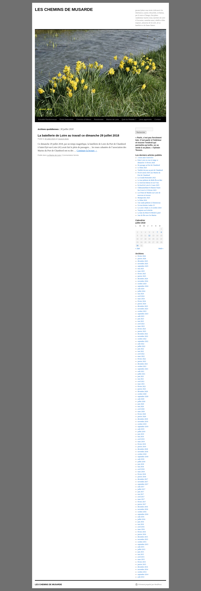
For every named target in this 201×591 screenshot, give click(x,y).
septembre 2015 (143, 544)
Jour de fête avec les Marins (147, 215)
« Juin (137, 249)
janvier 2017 (142, 504)
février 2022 (142, 359)
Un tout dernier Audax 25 (146, 205)
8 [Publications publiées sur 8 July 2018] (161, 232)
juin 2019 (141, 434)
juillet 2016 (141, 519)
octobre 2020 (142, 394)
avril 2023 (141, 324)
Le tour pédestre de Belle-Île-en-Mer (150, 180)
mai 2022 (141, 351)
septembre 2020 (143, 396)
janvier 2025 (142, 276)
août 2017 (141, 487)
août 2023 (141, 316)
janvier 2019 (142, 447)
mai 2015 (141, 554)
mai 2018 (141, 467)
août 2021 (141, 371)
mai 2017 (141, 494)
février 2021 (142, 386)
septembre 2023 (143, 314)
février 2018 (142, 474)
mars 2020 (141, 411)
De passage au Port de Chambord (149, 165)
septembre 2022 (143, 341)
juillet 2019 (141, 432)
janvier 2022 (142, 361)
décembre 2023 (143, 306)
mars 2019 (141, 442)
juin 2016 (141, 522)
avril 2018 (141, 469)
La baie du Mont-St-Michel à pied (149, 213)
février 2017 (142, 502)
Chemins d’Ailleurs (83, 119)
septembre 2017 (143, 484)
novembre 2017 (143, 482)
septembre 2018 (143, 457)
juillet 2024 (141, 291)
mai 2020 (141, 406)
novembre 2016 (143, 509)
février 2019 (142, 444)
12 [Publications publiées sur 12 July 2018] (149, 236)
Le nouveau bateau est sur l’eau (148, 183)
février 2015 (142, 562)
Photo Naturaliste (66, 119)
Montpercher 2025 (144, 198)
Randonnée (98, 119)
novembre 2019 (143, 422)
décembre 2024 (143, 279)
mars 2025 (141, 271)
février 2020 (142, 414)
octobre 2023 (142, 311)
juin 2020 (141, 404)
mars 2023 (141, 326)
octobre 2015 (142, 542)
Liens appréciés (145, 119)
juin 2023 (141, 319)
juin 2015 (141, 552)
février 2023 (142, 329)
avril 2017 (141, 497)
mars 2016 (141, 529)
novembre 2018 (143, 452)
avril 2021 (141, 381)
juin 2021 (141, 376)
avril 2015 (141, 557)
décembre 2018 (143, 449)
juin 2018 (141, 464)
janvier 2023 (142, 331)
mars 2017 (141, 499)
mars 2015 (141, 559)
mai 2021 (141, 379)
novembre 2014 (143, 569)
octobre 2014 (142, 572)
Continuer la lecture (87, 150)
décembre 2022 (143, 334)
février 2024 (142, 301)
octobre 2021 (142, 366)
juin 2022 (141, 349)
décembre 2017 (143, 479)
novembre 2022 (143, 336)
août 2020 (141, 399)
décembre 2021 (143, 364)
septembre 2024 (143, 286)
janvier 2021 (142, 389)
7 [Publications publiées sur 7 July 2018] (157, 232)
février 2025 (142, 274)
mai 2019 (141, 437)
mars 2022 (141, 356)
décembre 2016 (143, 507)
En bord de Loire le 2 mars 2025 (148, 185)
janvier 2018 (142, 477)
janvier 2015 (142, 564)
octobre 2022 (142, 339)
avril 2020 (141, 409)
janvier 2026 (142, 259)
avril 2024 (141, 296)
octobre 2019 (142, 424)
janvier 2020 (142, 416)
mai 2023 (141, 321)
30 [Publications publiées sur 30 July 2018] (137, 246)
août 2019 (141, 429)
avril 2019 (141, 439)
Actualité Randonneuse (47, 119)
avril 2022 (141, 354)
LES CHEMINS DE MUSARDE (64, 9)
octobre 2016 (142, 512)
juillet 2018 (141, 462)
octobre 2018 (142, 454)
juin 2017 (141, 492)
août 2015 (141, 547)
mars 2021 (141, 384)
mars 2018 (141, 472)
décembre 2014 (143, 567)
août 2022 (141, 344)
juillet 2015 (141, 549)
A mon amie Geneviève (145, 158)
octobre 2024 (142, 284)
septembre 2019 (143, 427)
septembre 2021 (143, 369)
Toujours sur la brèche (145, 210)
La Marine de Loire (54, 155)
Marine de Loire (112, 119)
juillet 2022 (141, 346)
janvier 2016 (142, 534)
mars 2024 (141, 299)
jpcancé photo (63, 139)
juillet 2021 (141, 374)
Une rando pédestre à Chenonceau (149, 203)
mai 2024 (141, 294)
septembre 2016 (143, 514)
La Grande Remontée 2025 (147, 178)
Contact (158, 119)
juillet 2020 (141, 401)
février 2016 (142, 532)
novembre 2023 (143, 309)
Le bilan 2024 (142, 200)
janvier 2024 (142, 304)
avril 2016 (141, 527)
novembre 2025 (143, 264)
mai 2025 (141, 269)
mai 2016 (141, 524)
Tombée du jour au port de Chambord (150, 170)
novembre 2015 (143, 539)
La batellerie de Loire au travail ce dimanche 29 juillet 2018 (78, 135)
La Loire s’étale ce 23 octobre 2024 (149, 208)
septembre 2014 (143, 574)
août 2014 (141, 577)
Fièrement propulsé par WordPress (149, 584)
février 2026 (142, 256)
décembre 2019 (143, 419)
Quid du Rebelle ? (129, 119)
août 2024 (141, 289)
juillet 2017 (141, 489)
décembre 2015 (143, 537)
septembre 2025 (143, 266)
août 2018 (141, 459)
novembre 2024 (143, 281)
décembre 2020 (143, 391)
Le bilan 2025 (142, 168)
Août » (160, 249)
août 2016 (141, 517)
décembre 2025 (143, 261)
